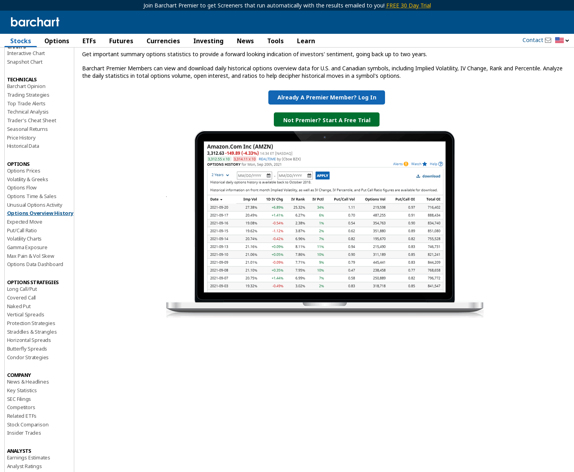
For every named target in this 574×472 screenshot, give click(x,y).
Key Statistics (22, 431)
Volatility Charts (24, 280)
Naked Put (19, 347)
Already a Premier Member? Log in (326, 139)
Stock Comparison (28, 466)
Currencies (163, 41)
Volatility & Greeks (27, 220)
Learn (306, 41)
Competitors (21, 449)
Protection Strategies (31, 364)
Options (56, 41)
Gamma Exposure (27, 288)
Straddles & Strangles (32, 373)
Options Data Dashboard (35, 306)
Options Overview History (40, 255)
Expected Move (24, 263)
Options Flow (22, 229)
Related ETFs (22, 457)
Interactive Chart (26, 94)
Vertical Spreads (25, 356)
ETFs (89, 41)
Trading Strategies (28, 136)
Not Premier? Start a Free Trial (326, 162)
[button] (562, 41)
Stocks (20, 41)
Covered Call (21, 339)
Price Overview (24, 61)
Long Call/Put (22, 330)
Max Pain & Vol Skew (30, 297)
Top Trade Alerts (26, 145)
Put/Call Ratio (22, 271)
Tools (275, 41)
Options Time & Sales (32, 237)
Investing (208, 41)
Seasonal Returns (27, 170)
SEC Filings (19, 440)
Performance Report (30, 70)
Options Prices (23, 212)
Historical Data (23, 187)
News (245, 41)
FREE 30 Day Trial (408, 5)
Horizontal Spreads (29, 382)
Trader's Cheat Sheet (31, 162)
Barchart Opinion (26, 128)
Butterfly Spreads (27, 390)
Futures (121, 41)
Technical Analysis (28, 153)
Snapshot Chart (24, 103)
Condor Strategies (28, 398)
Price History (21, 179)
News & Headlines (28, 423)
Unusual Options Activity (34, 246)
